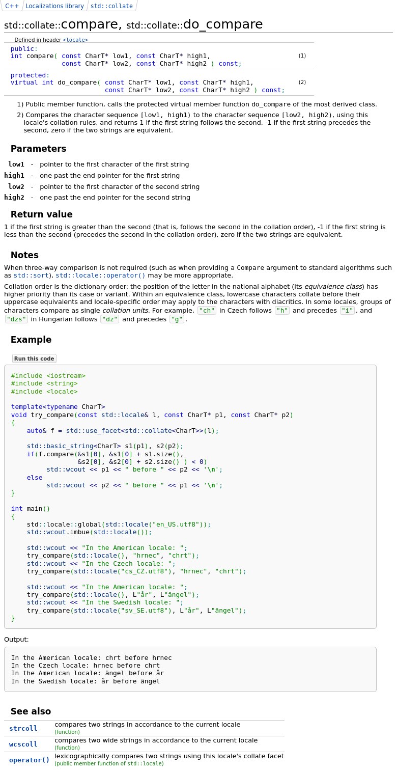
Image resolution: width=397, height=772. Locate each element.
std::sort (31, 275)
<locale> (75, 40)
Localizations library (54, 6)
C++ (12, 6)
